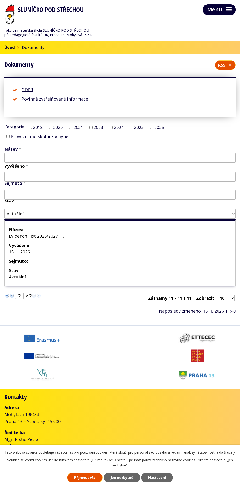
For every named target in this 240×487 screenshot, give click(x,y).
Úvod (9, 47)
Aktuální (17, 277)
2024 (118, 127)
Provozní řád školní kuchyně (39, 136)
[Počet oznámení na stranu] (226, 298)
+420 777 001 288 (30, 427)
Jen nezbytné (122, 477)
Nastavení (157, 477)
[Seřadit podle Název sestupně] (20, 149)
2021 (78, 127)
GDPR (27, 89)
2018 (38, 127)
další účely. (227, 452)
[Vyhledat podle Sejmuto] (120, 195)
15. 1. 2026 (19, 252)
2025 (139, 127)
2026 (159, 127)
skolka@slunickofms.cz (67, 434)
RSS (225, 65)
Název (11, 149)
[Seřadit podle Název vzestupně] (20, 147)
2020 (58, 127)
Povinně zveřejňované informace (55, 99)
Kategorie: (14, 127)
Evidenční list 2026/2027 (38, 236)
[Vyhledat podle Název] (120, 158)
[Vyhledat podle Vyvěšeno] (120, 177)
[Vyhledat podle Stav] (120, 214)
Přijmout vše (85, 477)
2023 (98, 127)
